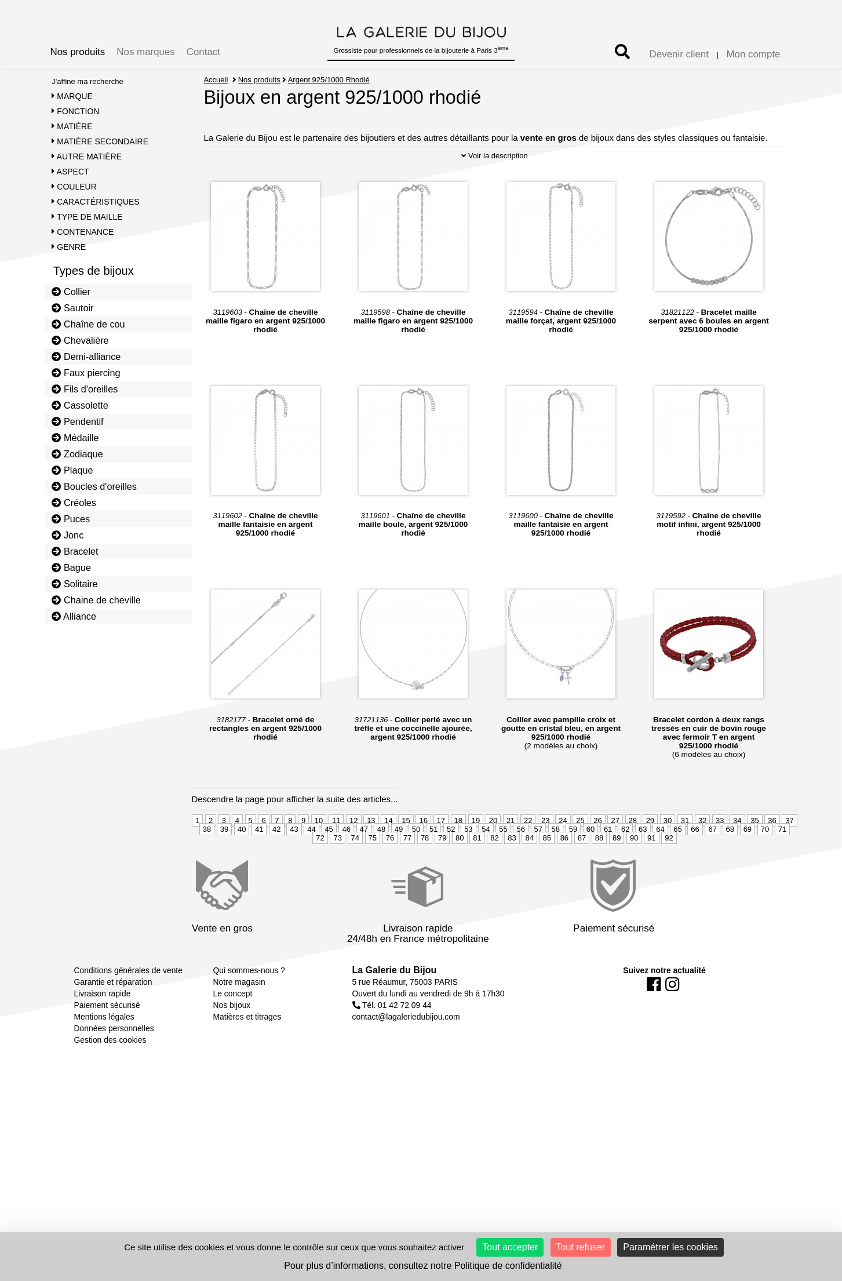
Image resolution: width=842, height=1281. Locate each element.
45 (329, 861)
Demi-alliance (86, 356)
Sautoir (72, 308)
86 (564, 869)
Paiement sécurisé (107, 1037)
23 (545, 852)
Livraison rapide (102, 1025)
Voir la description (494, 187)
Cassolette (80, 405)
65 (677, 861)
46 (346, 861)
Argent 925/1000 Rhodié (329, 79)
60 (590, 861)
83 (512, 869)
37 (789, 852)
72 (320, 869)
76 (390, 869)
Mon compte (754, 54)
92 (669, 869)
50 (416, 861)
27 (615, 852)
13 (371, 852)
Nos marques (145, 51)
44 (311, 861)
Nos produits (77, 51)
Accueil (215, 79)
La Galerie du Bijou (394, 1002)
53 (468, 861)
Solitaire (74, 583)
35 (754, 852)
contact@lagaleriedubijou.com (406, 1048)
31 (685, 852)
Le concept (233, 1025)
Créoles (74, 502)
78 (425, 869)
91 (651, 869)
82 (494, 869)
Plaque (72, 470)
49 (399, 861)
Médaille (75, 437)
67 (712, 861)
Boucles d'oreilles (94, 486)
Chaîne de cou (88, 324)
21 (510, 852)
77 (407, 869)
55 (503, 861)
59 (573, 861)
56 (520, 861)
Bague (71, 567)
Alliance (74, 616)
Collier (71, 291)
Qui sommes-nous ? (249, 1002)
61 (608, 861)
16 (423, 852)
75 (373, 869)
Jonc (67, 535)
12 (353, 852)
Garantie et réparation (113, 1013)
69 (747, 861)
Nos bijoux (232, 1037)
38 (207, 861)
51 (433, 861)
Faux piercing (86, 372)
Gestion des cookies (110, 1071)
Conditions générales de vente (128, 1002)
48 (381, 861)
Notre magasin (239, 1013)
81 (477, 869)
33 (720, 852)
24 (563, 852)
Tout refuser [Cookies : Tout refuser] (580, 1247)
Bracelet (75, 551)
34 (737, 852)
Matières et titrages (247, 1048)
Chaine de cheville (96, 600)
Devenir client (679, 54)
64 (660, 861)
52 (451, 861)
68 (730, 861)
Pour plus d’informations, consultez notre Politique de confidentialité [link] (423, 1266)
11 (336, 852)
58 (556, 861)
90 (634, 869)
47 (364, 861)
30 (668, 852)
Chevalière (80, 340)
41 (259, 861)
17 (441, 852)
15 (406, 852)
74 (355, 869)
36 (772, 852)
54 (486, 861)
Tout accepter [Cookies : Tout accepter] (510, 1247)
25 (580, 852)
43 (294, 861)
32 (702, 852)
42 (276, 861)
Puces (71, 519)
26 (597, 852)
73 (337, 869)
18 (458, 852)
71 (782, 861)
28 (633, 852)
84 (529, 869)
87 (582, 869)
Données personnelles (114, 1060)
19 (476, 852)
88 (599, 869)
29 (650, 852)
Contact (203, 51)
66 (695, 861)
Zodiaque (77, 454)
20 (493, 852)
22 (528, 852)
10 (319, 852)
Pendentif (77, 421)
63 (643, 861)
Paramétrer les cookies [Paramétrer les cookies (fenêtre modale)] (670, 1247)
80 (459, 869)
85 (547, 869)
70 (765, 861)
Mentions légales (104, 1048)
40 (242, 861)
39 (224, 861)
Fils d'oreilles (85, 389)
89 (617, 869)
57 (538, 861)
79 (442, 869)
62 (625, 861)
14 (388, 852)
